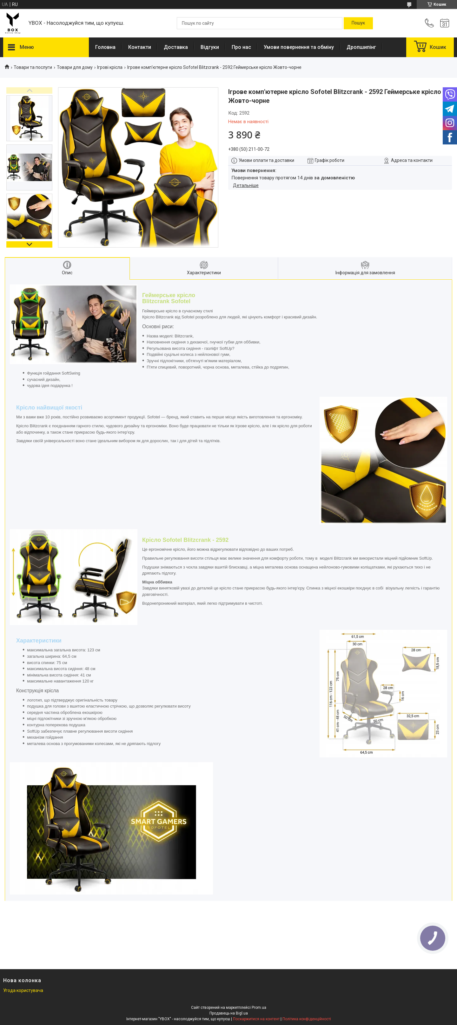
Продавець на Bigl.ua (228, 1013)
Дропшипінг (361, 47)
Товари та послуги (33, 67)
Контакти (139, 47)
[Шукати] (358, 23)
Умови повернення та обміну (299, 47)
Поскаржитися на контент (256, 1019)
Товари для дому (75, 67)
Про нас (241, 47)
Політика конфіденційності (306, 1019)
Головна (105, 47)
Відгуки (210, 47)
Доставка (176, 47)
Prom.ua (259, 1007)
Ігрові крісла (110, 67)
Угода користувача (23, 990)
